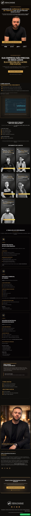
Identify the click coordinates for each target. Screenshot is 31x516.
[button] (15, 6)
